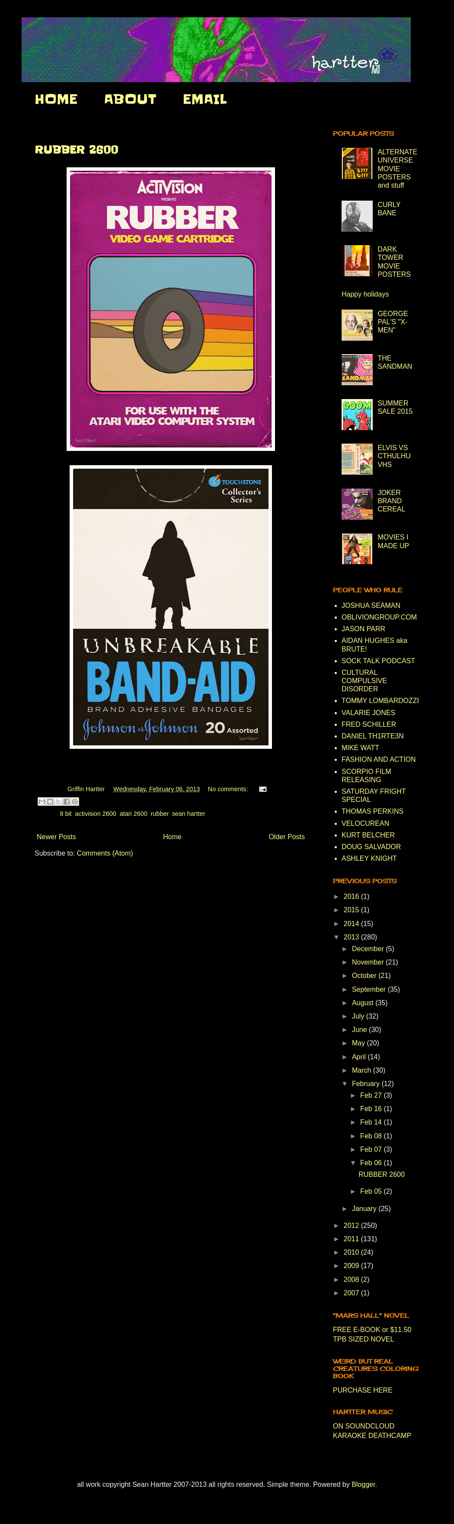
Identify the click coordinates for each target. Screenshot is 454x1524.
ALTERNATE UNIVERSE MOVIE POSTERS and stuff (397, 168)
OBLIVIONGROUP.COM (379, 617)
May (359, 1043)
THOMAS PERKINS (372, 811)
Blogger (363, 1484)
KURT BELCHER (368, 835)
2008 (352, 1279)
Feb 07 (372, 1149)
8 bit (65, 813)
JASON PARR (363, 629)
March (362, 1070)
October (365, 975)
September (370, 989)
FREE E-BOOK (356, 1329)
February (366, 1083)
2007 (352, 1293)
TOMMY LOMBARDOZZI (380, 700)
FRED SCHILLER (369, 724)
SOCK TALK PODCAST (378, 661)
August (363, 1002)
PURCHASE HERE (363, 1390)
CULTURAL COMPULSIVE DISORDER (364, 681)
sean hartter (188, 813)
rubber (160, 813)
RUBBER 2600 (76, 150)
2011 (352, 1239)
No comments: (229, 789)
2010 (352, 1252)
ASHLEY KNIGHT (369, 858)
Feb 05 (372, 1191)
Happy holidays (365, 294)
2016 (352, 896)
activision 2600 (95, 813)
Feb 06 (372, 1162)
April (360, 1057)
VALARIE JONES (368, 712)
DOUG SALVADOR (371, 846)
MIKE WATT (360, 747)
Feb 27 (372, 1095)
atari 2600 (133, 813)
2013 (352, 937)
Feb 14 (372, 1122)
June (360, 1029)
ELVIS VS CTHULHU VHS (393, 456)
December (369, 948)
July (359, 1016)
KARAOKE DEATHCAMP (372, 1435)
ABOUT (130, 99)
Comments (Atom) (105, 853)
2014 (352, 923)
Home (172, 836)
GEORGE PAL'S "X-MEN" (392, 322)
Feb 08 (372, 1136)
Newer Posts (56, 836)
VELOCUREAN (365, 823)
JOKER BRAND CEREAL (391, 501)
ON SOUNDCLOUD (363, 1426)
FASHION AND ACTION (379, 759)
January (365, 1208)
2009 (352, 1265)
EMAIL (205, 99)
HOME (56, 99)
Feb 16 (372, 1108)
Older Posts (287, 836)
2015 (352, 910)
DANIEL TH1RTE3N (373, 736)
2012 (352, 1225)
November (369, 962)
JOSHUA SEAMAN (371, 605)
